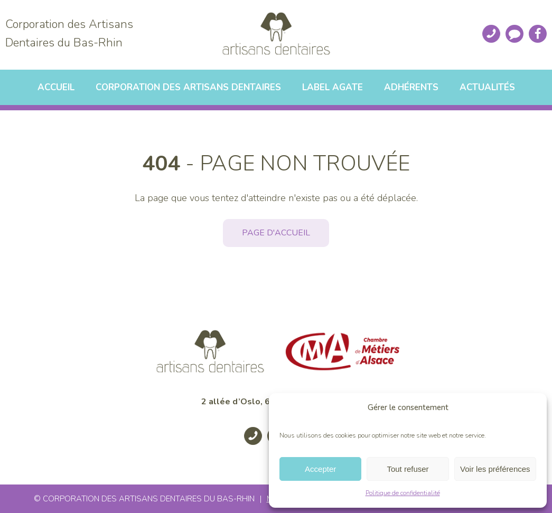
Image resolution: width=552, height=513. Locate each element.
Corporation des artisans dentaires (188, 87)
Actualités (487, 87)
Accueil (56, 87)
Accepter (320, 468)
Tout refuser (407, 468)
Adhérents (411, 87)
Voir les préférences (495, 468)
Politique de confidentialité (403, 493)
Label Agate (332, 87)
